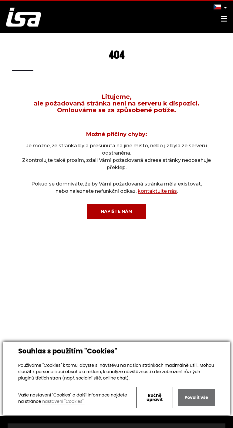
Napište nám (116, 211)
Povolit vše (196, 397)
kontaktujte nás (157, 191)
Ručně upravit (155, 397)
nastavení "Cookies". (63, 401)
